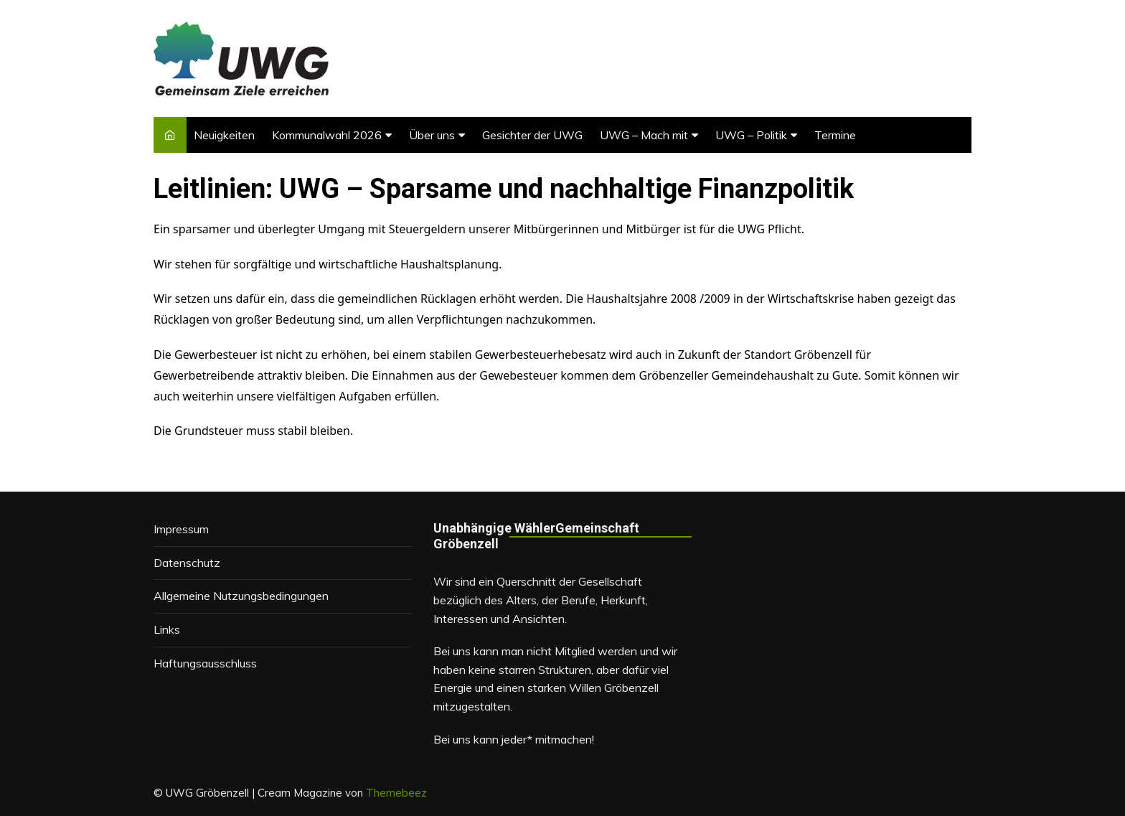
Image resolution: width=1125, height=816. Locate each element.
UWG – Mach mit (644, 135)
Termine (835, 135)
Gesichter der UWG (532, 135)
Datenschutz (187, 562)
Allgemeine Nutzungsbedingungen (241, 595)
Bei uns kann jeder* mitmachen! (513, 739)
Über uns (432, 135)
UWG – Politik (751, 135)
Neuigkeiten (224, 135)
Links (167, 629)
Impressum (181, 529)
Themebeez (396, 792)
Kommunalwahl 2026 (327, 135)
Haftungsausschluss (205, 663)
